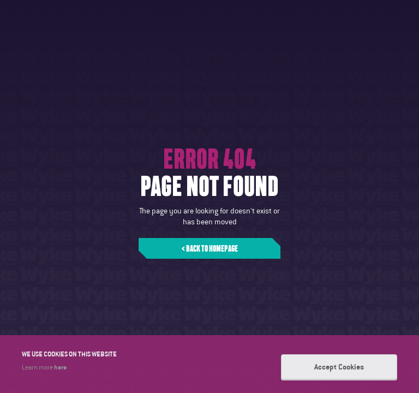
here (60, 366)
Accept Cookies (339, 367)
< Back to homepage (210, 248)
